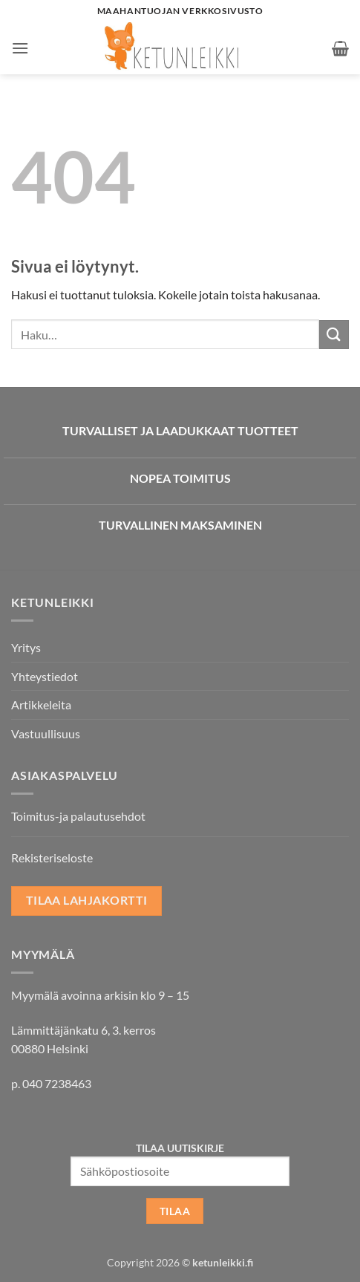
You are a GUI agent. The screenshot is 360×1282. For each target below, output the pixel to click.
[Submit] (334, 334)
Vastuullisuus (45, 733)
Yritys (26, 647)
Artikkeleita (41, 704)
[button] (20, 48)
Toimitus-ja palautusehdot (78, 816)
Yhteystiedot (44, 676)
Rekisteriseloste (52, 857)
